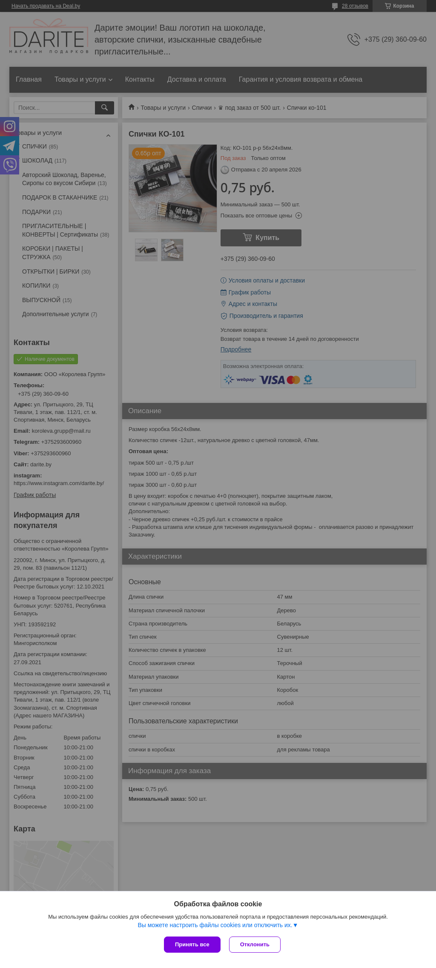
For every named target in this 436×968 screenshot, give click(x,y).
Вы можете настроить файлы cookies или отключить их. (215, 925)
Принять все (192, 944)
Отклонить (255, 944)
